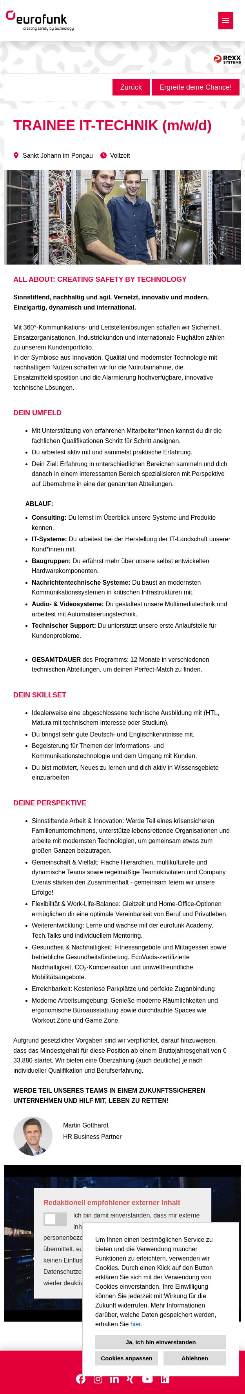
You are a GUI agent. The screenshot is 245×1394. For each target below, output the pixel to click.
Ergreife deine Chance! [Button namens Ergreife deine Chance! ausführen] (196, 87)
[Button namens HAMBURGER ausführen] (225, 20)
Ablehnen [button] (194, 1358)
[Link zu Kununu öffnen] (165, 1379)
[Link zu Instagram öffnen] (98, 1379)
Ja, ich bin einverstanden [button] (160, 1342)
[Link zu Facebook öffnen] (81, 1379)
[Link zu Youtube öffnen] (147, 1379)
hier (136, 1324)
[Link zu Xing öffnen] (130, 1379)
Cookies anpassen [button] (126, 1358)
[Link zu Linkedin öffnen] (114, 1379)
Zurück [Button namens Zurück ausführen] (131, 87)
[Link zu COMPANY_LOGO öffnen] (40, 20)
